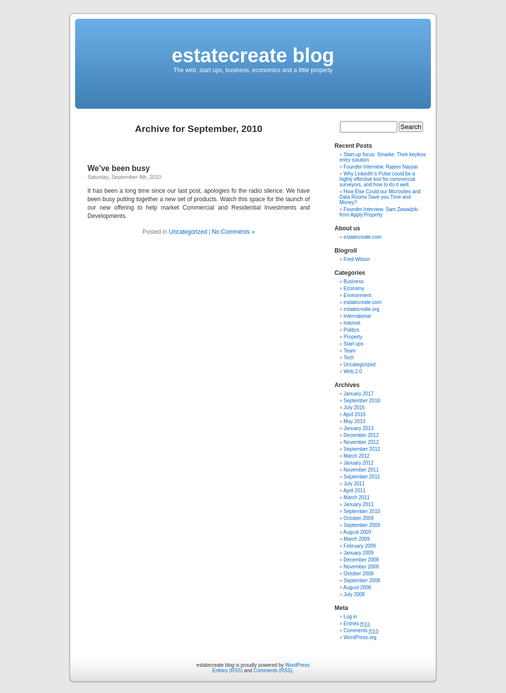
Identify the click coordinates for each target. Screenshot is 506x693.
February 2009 (359, 546)
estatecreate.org (361, 309)
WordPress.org (360, 637)
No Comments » (233, 231)
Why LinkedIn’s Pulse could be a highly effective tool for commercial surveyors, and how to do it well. (377, 179)
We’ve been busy (118, 168)
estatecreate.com (362, 237)
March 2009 (356, 539)
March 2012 (356, 456)
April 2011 (354, 490)
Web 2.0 (352, 371)
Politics (351, 330)
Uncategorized (188, 231)
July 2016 (354, 407)
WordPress (297, 665)
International (357, 316)
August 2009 (357, 532)
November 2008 (361, 566)
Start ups (353, 343)
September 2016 (361, 400)
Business (353, 281)
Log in (350, 616)
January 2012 (358, 463)
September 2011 (361, 476)
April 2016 (354, 414)
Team (349, 350)
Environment (357, 295)
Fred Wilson (356, 259)
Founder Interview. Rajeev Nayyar (380, 167)
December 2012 (361, 435)
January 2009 (358, 553)
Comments (361, 630)
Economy (353, 288)
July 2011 (354, 483)
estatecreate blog (252, 55)
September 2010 (361, 511)
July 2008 (354, 594)
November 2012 (361, 442)
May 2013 (354, 421)
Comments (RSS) (272, 670)
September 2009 (361, 525)
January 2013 (358, 428)
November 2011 (361, 470)
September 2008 (361, 580)
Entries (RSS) (227, 670)
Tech (348, 357)
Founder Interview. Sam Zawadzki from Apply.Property (378, 212)
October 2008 (358, 573)
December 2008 (361, 560)
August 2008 (357, 587)
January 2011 (358, 504)
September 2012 (361, 449)
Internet (351, 323)
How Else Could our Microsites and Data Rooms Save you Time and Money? (380, 197)
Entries (356, 623)
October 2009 (358, 518)
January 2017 (358, 393)
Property (352, 337)
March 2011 (356, 497)
